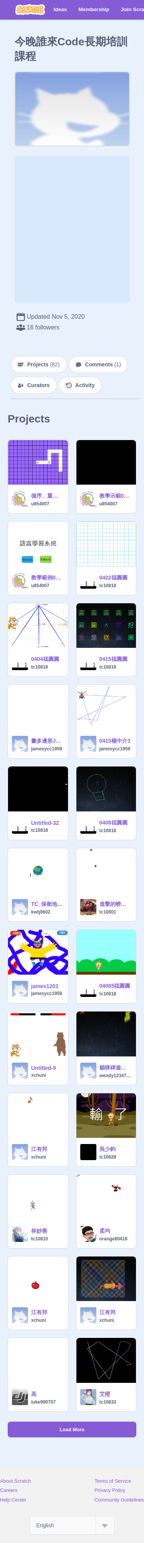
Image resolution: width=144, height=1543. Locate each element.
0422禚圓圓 (113, 577)
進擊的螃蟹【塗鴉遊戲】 (115, 904)
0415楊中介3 (115, 741)
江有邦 (39, 1149)
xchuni (38, 1075)
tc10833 (107, 1402)
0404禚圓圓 (45, 659)
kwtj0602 (40, 912)
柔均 (104, 1231)
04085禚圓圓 (115, 986)
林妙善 (39, 1231)
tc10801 (107, 912)
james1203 (44, 986)
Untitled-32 (45, 823)
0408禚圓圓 (113, 823)
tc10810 (39, 1239)
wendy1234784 (115, 1075)
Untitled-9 (43, 1068)
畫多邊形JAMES (47, 741)
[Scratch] (30, 9)
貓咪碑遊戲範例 (115, 1068)
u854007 (40, 504)
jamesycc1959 (46, 749)
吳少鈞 (107, 1149)
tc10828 (107, 1157)
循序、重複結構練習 (47, 496)
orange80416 (113, 1239)
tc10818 (107, 585)
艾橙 (104, 1394)
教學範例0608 (47, 577)
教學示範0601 (115, 496)
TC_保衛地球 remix (47, 904)
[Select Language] (72, 1525)
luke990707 (43, 1402)
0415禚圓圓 (113, 659)
